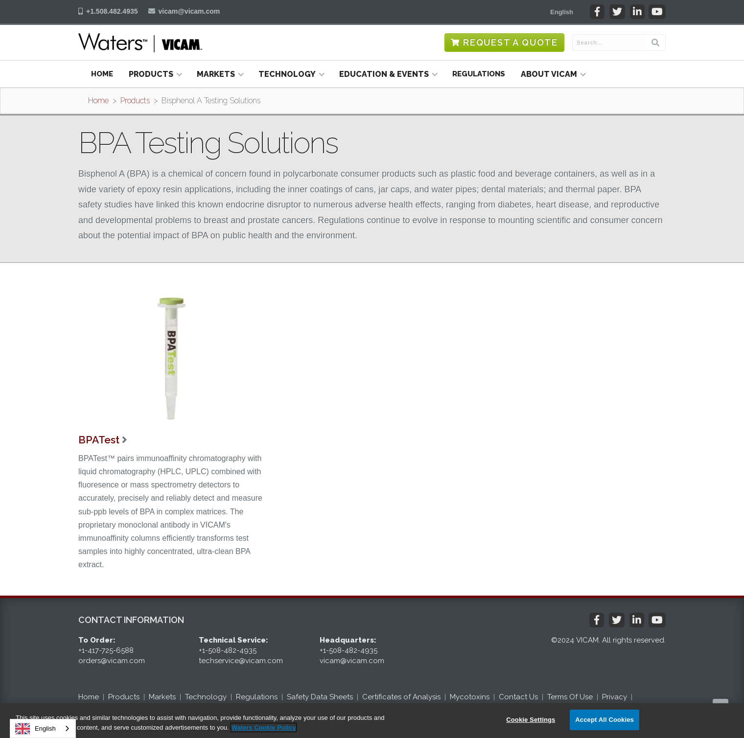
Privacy (614, 696)
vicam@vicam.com (189, 11)
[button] (562, 12)
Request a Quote (510, 42)
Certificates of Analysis (401, 696)
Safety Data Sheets (320, 696)
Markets (162, 696)
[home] (140, 42)
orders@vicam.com (111, 660)
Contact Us (518, 696)
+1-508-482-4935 (227, 650)
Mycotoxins (469, 696)
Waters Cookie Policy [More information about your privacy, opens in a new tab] (264, 727)
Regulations (478, 73)
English (35, 729)
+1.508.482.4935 (112, 11)
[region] (372, 720)
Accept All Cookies (604, 719)
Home (102, 73)
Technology (206, 696)
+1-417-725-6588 (106, 650)
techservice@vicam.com (241, 660)
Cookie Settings (530, 719)
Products (135, 100)
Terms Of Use (570, 696)
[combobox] (43, 728)
